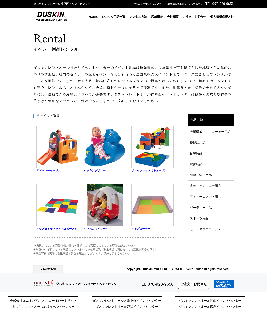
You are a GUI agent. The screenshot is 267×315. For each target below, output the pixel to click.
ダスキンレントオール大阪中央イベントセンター (126, 300)
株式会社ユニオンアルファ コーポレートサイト (43, 300)
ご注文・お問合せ (194, 16)
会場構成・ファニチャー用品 (210, 131)
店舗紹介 (157, 16)
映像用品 (196, 164)
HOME (93, 16)
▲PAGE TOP (48, 269)
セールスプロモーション (207, 229)
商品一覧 (196, 120)
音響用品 (196, 153)
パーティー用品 (201, 207)
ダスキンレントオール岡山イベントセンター (210, 300)
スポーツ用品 (199, 218)
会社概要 (173, 16)
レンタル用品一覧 (113, 16)
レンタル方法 (138, 16)
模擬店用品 (197, 142)
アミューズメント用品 (205, 196)
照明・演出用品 (201, 175)
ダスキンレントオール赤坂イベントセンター (43, 306)
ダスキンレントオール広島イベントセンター (210, 306)
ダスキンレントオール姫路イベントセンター (127, 306)
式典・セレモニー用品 (205, 186)
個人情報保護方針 (222, 16)
